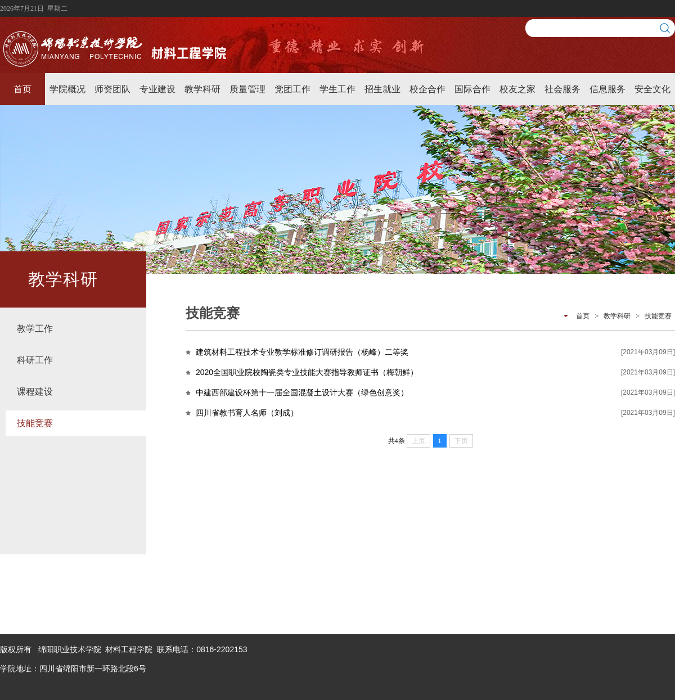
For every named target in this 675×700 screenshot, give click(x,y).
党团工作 (292, 89)
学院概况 (68, 89)
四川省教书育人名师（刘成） (247, 412)
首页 (23, 89)
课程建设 (35, 391)
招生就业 (382, 89)
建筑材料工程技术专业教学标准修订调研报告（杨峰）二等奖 (302, 351)
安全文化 (652, 89)
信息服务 (608, 89)
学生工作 (338, 89)
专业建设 (158, 89)
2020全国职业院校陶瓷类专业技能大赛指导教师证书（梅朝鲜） (307, 372)
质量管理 (248, 89)
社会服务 (562, 89)
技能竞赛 (35, 423)
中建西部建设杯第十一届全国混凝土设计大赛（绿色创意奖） (302, 392)
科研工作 (35, 360)
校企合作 (428, 89)
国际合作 (472, 89)
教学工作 (35, 328)
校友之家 (518, 89)
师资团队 (112, 89)
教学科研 (202, 89)
